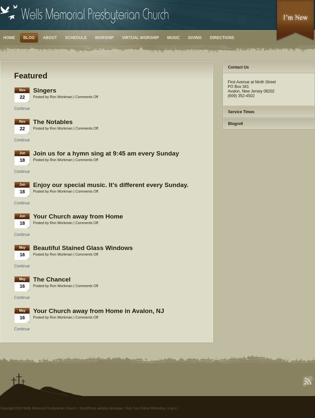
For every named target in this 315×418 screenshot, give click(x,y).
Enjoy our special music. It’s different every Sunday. (110, 184)
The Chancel (52, 279)
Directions (222, 37)
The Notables (53, 121)
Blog (29, 37)
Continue (22, 108)
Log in (172, 408)
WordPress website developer (102, 408)
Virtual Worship (140, 37)
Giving (195, 37)
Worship (104, 37)
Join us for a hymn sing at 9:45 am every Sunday (106, 153)
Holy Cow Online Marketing (145, 408)
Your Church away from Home (78, 216)
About (50, 37)
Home (9, 37)
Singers (44, 90)
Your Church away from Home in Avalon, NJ (98, 310)
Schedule (76, 37)
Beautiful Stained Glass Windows (83, 247)
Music (173, 37)
